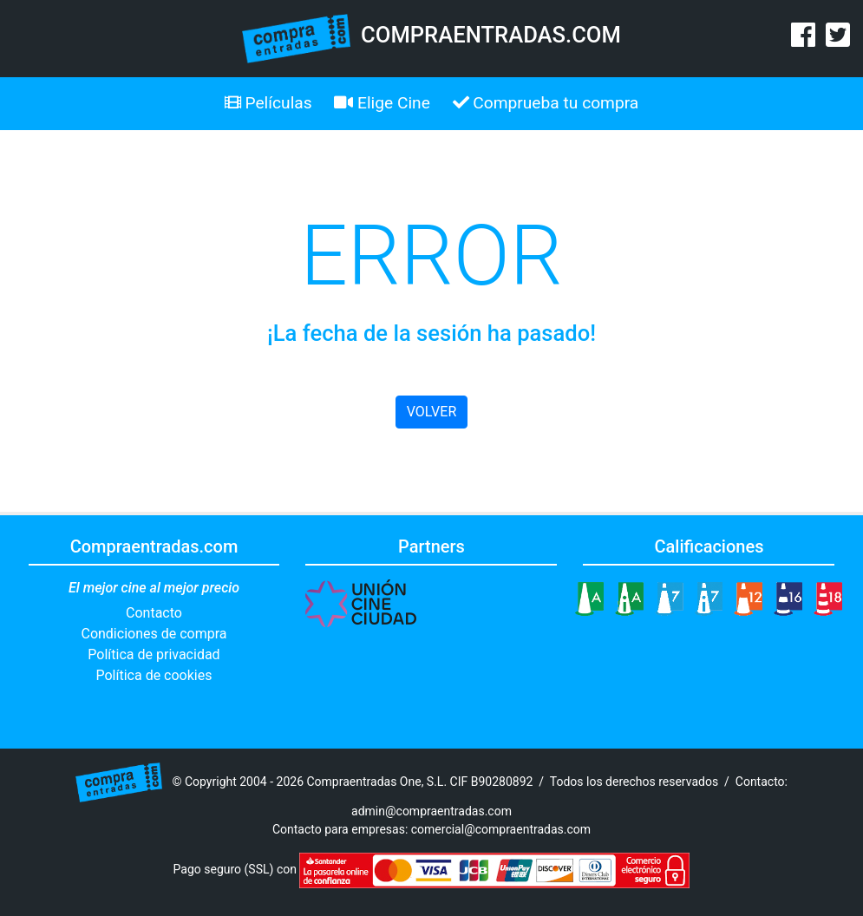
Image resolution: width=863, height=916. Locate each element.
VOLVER (431, 411)
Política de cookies (154, 675)
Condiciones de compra (153, 633)
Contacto (154, 613)
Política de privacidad (153, 654)
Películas (268, 103)
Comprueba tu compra (546, 103)
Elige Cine (382, 103)
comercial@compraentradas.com (501, 829)
